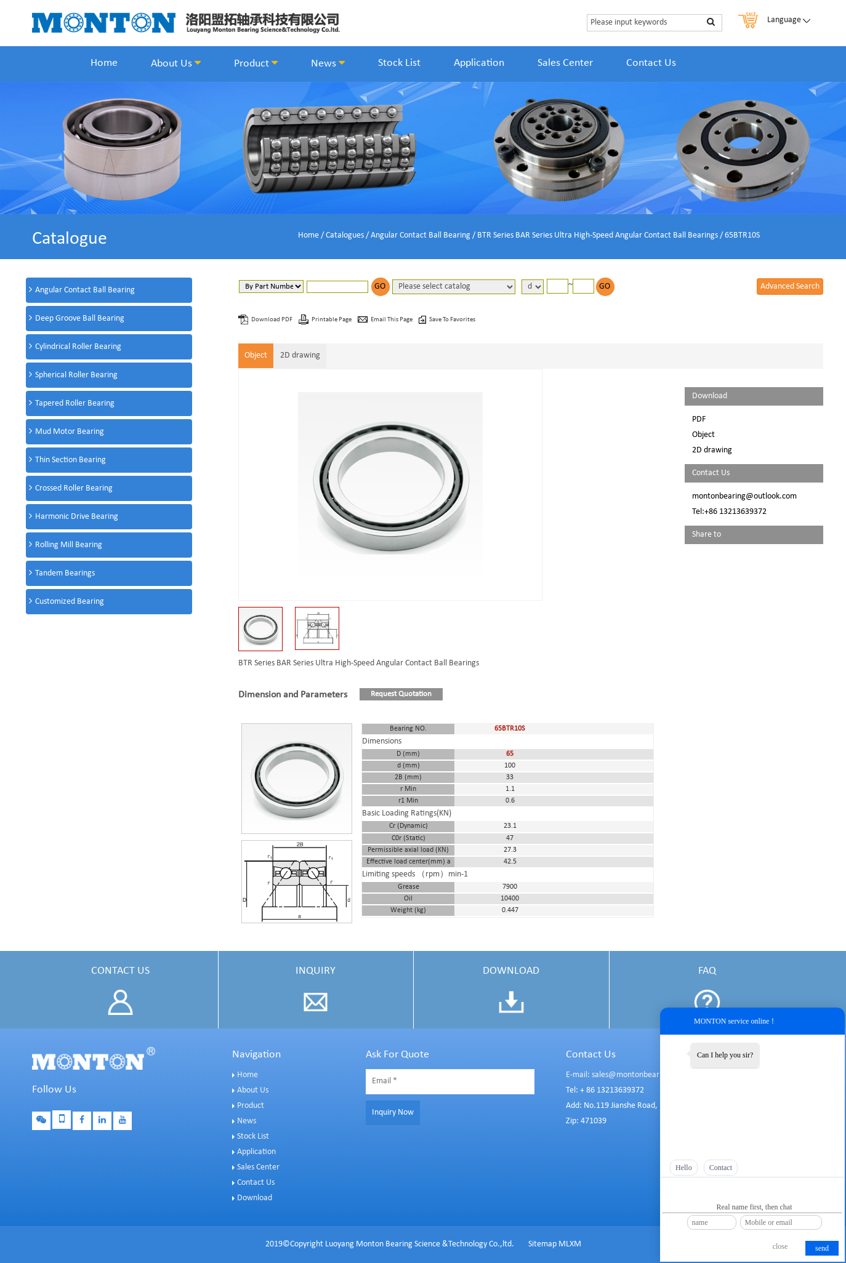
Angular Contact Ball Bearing (420, 235)
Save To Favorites (452, 319)
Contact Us (651, 63)
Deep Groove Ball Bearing (79, 318)
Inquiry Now (393, 1112)
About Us (176, 63)
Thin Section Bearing (70, 460)
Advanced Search (790, 286)
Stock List (399, 63)
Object (255, 355)
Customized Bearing (69, 601)
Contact (720, 1167)
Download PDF (272, 319)
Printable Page (332, 319)
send (822, 1248)
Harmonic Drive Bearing (76, 516)
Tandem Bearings (65, 573)
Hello (683, 1167)
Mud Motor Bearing (69, 431)
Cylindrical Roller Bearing (78, 346)
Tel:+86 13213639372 (729, 511)
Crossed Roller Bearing (74, 488)
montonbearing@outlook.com (744, 496)
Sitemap (542, 1244)
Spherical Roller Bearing (76, 375)
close (780, 1246)
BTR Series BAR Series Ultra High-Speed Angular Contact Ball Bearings (597, 235)
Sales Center (565, 63)
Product (256, 63)
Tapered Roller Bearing (75, 403)
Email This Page (392, 319)
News (328, 63)
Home (104, 63)
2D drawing (300, 355)
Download (254, 1198)
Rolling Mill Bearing (68, 545)
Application (479, 63)
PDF (699, 419)
